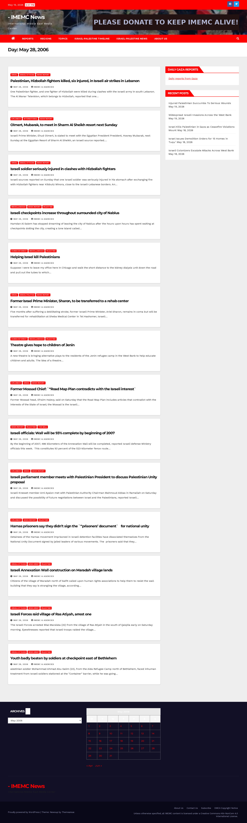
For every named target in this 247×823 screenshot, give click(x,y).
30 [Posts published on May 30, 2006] (100, 755)
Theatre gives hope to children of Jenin (42, 345)
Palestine (48, 207)
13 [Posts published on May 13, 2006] (142, 733)
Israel (14, 75)
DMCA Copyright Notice (226, 808)
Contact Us (192, 808)
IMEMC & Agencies (42, 87)
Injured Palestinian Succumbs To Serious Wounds (200, 103)
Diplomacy (16, 119)
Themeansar (68, 812)
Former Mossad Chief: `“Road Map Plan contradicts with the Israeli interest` (74, 389)
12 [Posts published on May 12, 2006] (132, 733)
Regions (46, 38)
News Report (43, 75)
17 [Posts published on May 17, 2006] (110, 740)
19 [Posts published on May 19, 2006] (132, 740)
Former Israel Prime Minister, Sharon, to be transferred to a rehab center (69, 301)
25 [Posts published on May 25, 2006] (121, 748)
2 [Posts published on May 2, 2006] (99, 726)
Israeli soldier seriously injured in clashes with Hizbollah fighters (62, 169)
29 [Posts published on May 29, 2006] (89, 755)
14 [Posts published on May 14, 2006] (153, 733)
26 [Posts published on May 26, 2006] (132, 748)
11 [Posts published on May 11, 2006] (121, 733)
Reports (28, 38)
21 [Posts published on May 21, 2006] (153, 740)
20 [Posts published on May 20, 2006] (142, 740)
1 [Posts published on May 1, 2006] (88, 726)
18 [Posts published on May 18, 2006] (121, 740)
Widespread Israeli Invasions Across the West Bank (200, 114)
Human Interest (19, 251)
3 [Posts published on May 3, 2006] (110, 726)
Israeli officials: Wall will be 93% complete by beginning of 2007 (62, 433)
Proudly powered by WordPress (24, 812)
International (30, 119)
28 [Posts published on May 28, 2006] (153, 748)
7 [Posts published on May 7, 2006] (152, 726)
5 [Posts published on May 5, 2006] (131, 726)
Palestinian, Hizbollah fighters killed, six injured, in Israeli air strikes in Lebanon (74, 81)
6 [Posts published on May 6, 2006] (142, 726)
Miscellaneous (18, 207)
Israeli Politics (27, 295)
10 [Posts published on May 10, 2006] (110, 733)
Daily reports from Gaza (183, 78)
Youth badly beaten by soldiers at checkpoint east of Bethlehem (63, 658)
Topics (63, 38)
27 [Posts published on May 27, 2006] (142, 748)
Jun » (98, 765)
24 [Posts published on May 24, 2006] (110, 748)
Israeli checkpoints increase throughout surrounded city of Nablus (64, 213)
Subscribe (206, 808)
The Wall (42, 427)
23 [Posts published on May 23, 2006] (100, 748)
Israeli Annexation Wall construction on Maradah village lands (61, 570)
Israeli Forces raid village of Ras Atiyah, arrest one (50, 614)
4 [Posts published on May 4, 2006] (121, 726)
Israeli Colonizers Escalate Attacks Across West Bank (201, 150)
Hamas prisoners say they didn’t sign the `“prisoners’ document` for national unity (79, 526)
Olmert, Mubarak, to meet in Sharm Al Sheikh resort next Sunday (63, 125)
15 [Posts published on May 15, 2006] (89, 740)
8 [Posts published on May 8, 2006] (89, 733)
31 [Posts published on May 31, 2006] (110, 755)
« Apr (89, 765)
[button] (238, 38)
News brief (34, 564)
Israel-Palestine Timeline (92, 38)
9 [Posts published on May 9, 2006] (99, 733)
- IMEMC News (26, 17)
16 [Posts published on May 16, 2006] (100, 740)
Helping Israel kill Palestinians (35, 257)
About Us (160, 38)
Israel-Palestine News (131, 38)
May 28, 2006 (21, 87)
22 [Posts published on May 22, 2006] (89, 748)
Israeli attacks (27, 75)
